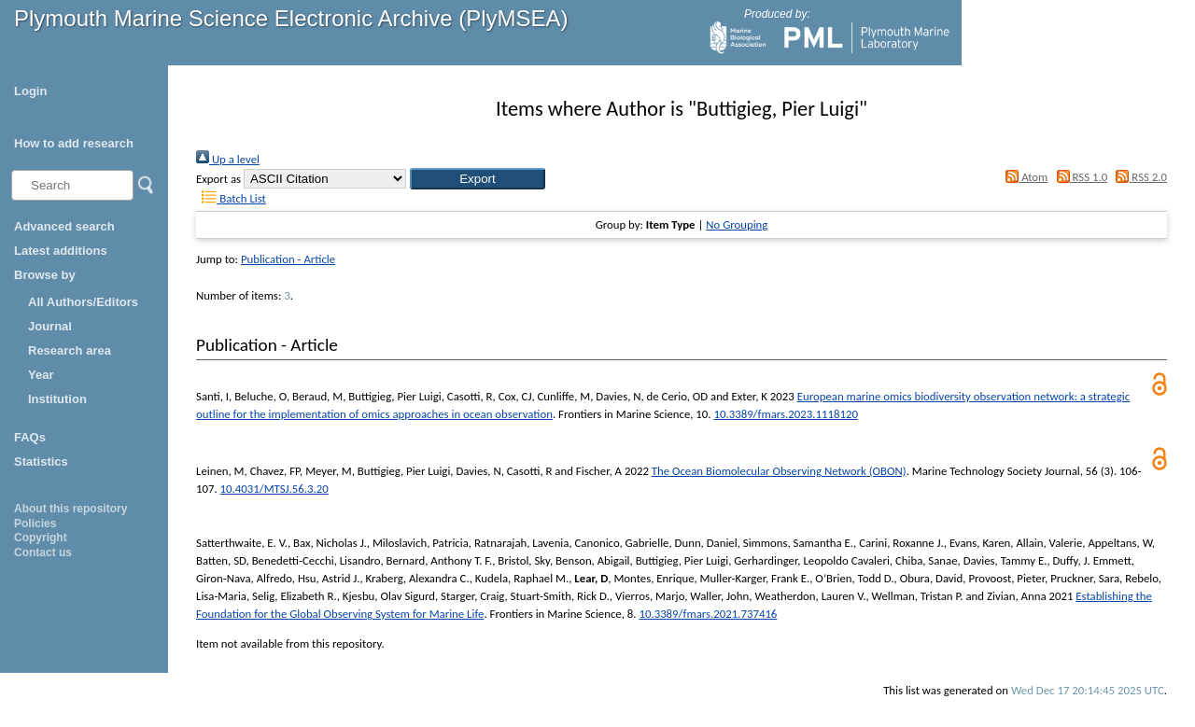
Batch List (231, 198)
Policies (35, 523)
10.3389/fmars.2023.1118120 (785, 414)
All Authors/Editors (83, 302)
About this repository (70, 508)
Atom (1024, 177)
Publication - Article (288, 259)
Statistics (41, 461)
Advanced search (64, 226)
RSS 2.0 (1138, 177)
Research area (69, 350)
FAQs (30, 437)
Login (30, 91)
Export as (218, 179)
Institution (57, 399)
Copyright (40, 537)
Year (40, 375)
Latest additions (60, 251)
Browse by (45, 275)
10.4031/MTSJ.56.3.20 (274, 489)
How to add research (74, 143)
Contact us (43, 552)
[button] (477, 178)
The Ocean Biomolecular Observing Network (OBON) (779, 471)
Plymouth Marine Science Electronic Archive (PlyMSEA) (291, 18)
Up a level (228, 159)
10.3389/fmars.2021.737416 (708, 614)
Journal (50, 326)
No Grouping (736, 224)
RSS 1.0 (1078, 177)
